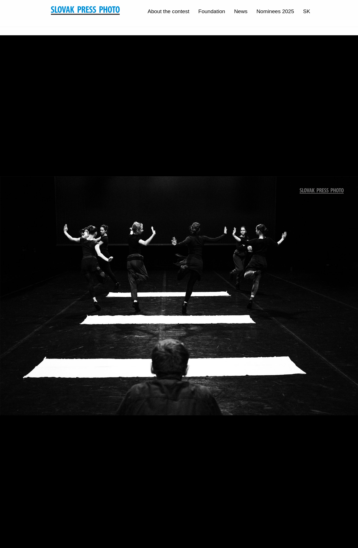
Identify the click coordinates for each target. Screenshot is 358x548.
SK (306, 11)
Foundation (211, 11)
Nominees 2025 (275, 11)
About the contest (168, 11)
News (241, 11)
